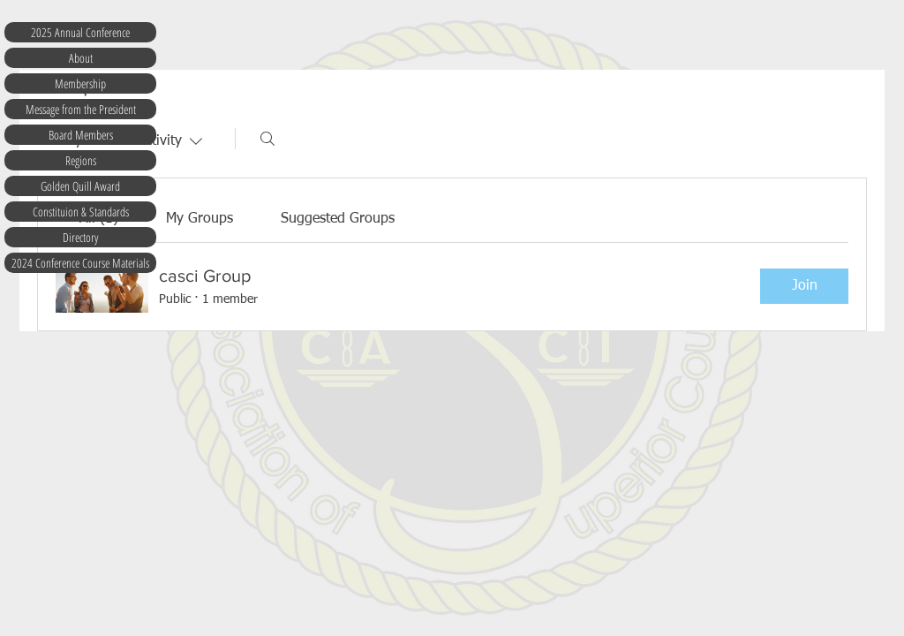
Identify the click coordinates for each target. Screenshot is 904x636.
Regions (80, 160)
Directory (80, 237)
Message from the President (81, 109)
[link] (199, 219)
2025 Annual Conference (80, 32)
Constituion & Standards (81, 211)
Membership (80, 83)
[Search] (267, 138)
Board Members (81, 134)
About (81, 57)
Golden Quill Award (80, 186)
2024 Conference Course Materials (80, 262)
